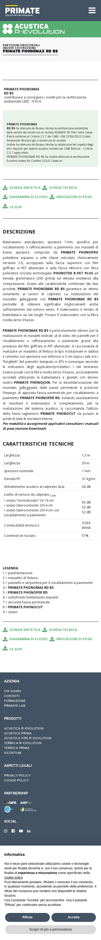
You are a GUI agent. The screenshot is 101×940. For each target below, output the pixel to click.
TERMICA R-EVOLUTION (22, 743)
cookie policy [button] (13, 877)
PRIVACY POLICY (17, 775)
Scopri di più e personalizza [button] (50, 929)
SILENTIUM (12, 753)
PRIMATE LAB (14, 706)
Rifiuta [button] (27, 917)
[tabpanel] (50, 64)
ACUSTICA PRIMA (18, 733)
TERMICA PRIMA (17, 748)
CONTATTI (12, 696)
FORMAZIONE (15, 701)
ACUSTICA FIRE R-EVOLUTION (27, 738)
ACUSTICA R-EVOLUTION (24, 728)
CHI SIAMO (12, 691)
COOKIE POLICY (16, 780)
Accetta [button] (73, 917)
